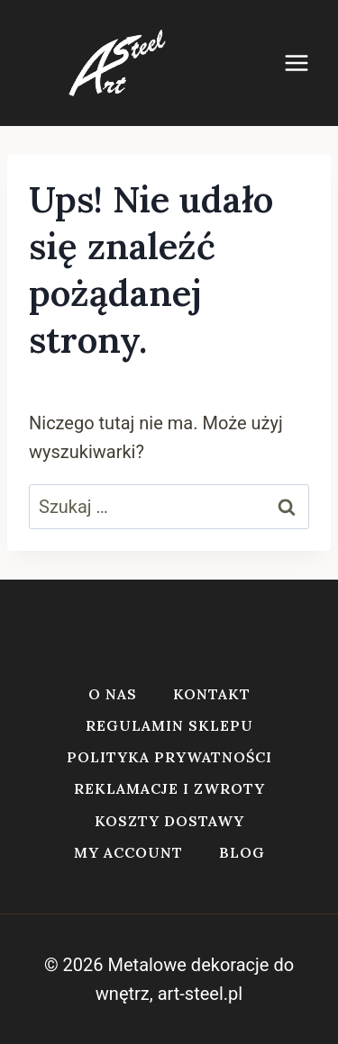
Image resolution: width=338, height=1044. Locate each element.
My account (128, 852)
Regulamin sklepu (169, 725)
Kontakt (212, 694)
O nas (112, 694)
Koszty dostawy (169, 821)
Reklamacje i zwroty (169, 788)
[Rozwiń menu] (305, 62)
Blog (242, 852)
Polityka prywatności (169, 757)
